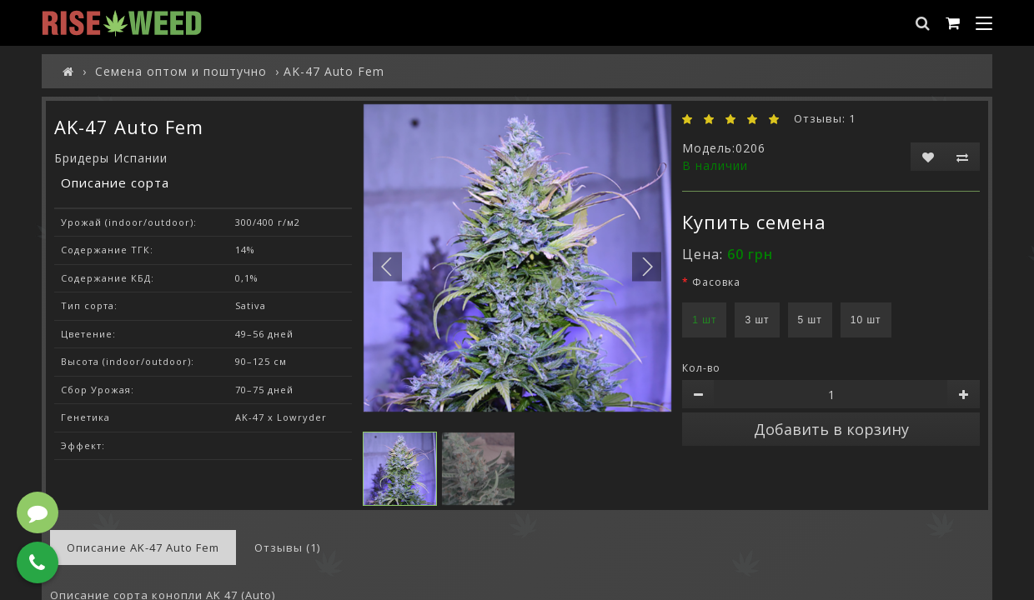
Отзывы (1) (287, 547)
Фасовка (716, 282)
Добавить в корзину (831, 429)
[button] (646, 266)
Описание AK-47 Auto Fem (143, 547)
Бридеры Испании (111, 158)
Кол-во (701, 368)
